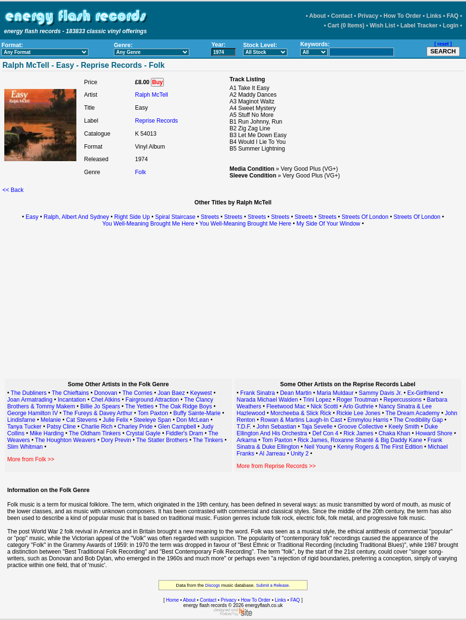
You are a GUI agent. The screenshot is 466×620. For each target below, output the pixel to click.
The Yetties (139, 406)
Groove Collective (360, 426)
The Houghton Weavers (65, 440)
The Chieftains (70, 393)
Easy (31, 217)
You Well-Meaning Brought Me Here (148, 223)
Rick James (358, 433)
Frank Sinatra (257, 393)
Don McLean (192, 420)
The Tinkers (208, 440)
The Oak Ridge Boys (185, 406)
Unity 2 (299, 453)
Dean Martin (295, 393)
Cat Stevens (82, 420)
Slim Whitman (25, 446)
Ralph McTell (151, 94)
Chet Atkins (106, 399)
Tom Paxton (152, 413)
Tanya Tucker (24, 426)
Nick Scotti (324, 406)
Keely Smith (404, 426)
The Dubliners (29, 393)
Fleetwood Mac (286, 406)
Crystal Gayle (143, 433)
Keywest (201, 393)
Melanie (51, 420)
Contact (342, 16)
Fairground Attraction (152, 399)
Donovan (105, 393)
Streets (210, 217)
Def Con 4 (325, 433)
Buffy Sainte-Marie (197, 413)
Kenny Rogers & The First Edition (380, 446)
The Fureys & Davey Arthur (98, 413)
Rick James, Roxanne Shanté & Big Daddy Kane (359, 440)
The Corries (138, 393)
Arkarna (247, 440)
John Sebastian (276, 426)
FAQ (453, 16)
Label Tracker (419, 25)
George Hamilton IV (32, 413)
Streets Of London (365, 217)
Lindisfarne (21, 420)
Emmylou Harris (367, 420)
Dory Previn (116, 440)
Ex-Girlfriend (423, 393)
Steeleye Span (152, 420)
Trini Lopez (317, 399)
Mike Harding (47, 433)
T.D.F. (244, 426)
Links (434, 16)
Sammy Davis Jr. (380, 393)
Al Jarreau (272, 453)
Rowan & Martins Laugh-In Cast (301, 420)
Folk (140, 172)
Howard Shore (434, 433)
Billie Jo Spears (100, 406)
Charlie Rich (96, 426)
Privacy (368, 16)
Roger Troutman (358, 399)
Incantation (72, 399)
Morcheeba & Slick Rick (300, 413)
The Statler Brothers (162, 440)
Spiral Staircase (175, 217)
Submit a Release (272, 585)
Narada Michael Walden (267, 399)
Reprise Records (156, 120)
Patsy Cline (61, 426)
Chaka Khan (394, 433)
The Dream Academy (412, 413)
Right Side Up (132, 217)
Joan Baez (172, 393)
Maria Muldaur (335, 393)
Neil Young (317, 446)
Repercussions (402, 399)
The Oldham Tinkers (95, 433)
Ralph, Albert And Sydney (76, 217)
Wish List (382, 25)
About (317, 16)
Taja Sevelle (316, 426)
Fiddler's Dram (184, 433)
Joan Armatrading (29, 399)
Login (451, 25)
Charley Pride (135, 426)
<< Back (13, 190)
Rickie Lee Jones (358, 413)
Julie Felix (115, 420)
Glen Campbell (177, 426)
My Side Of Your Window (328, 223)
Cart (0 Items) (346, 25)
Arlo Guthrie (358, 406)
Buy (157, 82)
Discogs (212, 585)
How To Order (402, 16)
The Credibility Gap (418, 420)
